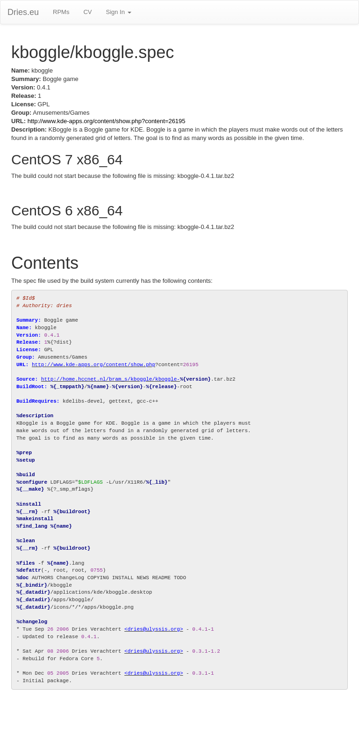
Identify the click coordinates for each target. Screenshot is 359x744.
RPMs (61, 11)
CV (87, 11)
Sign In (118, 11)
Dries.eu (23, 12)
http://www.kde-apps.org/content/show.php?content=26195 (107, 121)
